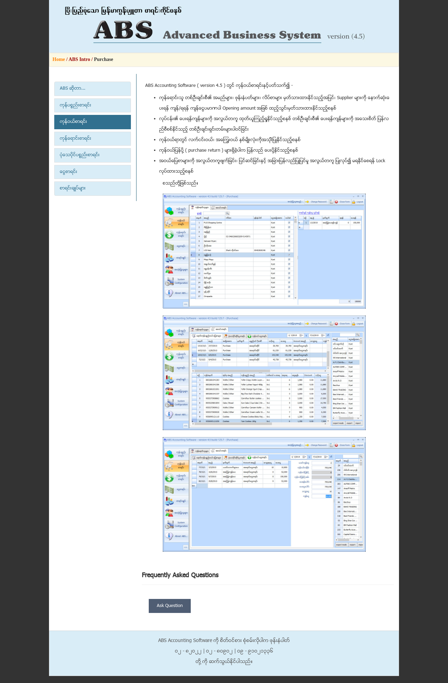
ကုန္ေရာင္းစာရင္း (75, 139)
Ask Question (170, 606)
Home (58, 59)
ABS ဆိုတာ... (72, 88)
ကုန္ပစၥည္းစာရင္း (75, 105)
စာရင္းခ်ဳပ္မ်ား (73, 188)
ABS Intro (79, 59)
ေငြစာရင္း (68, 172)
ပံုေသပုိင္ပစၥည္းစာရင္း (80, 155)
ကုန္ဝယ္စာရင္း (73, 122)
